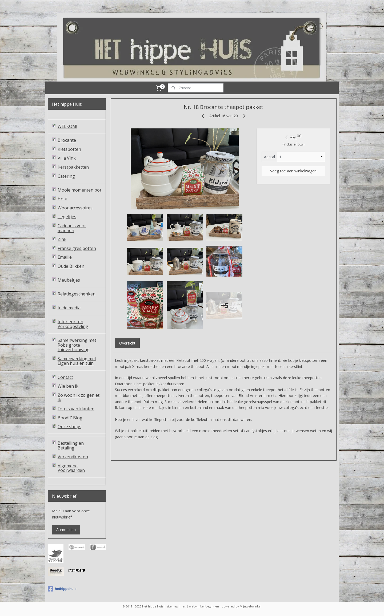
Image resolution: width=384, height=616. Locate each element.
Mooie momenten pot (79, 190)
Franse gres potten (77, 248)
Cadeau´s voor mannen (72, 228)
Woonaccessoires (75, 208)
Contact (65, 377)
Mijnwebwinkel (250, 606)
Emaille (65, 257)
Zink (62, 239)
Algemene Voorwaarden (71, 468)
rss (184, 606)
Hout (63, 199)
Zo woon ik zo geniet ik (78, 397)
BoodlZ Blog (70, 418)
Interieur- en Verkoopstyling (73, 324)
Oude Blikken (71, 266)
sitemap (172, 606)
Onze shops (69, 426)
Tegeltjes (67, 217)
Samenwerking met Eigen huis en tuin (77, 361)
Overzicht (127, 343)
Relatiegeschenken (76, 294)
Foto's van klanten (76, 409)
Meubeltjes (69, 280)
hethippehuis (62, 589)
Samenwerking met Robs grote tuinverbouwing (77, 344)
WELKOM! (67, 126)
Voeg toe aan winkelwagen (293, 170)
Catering (66, 176)
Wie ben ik (68, 386)
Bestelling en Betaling (71, 445)
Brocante (67, 140)
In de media (69, 308)
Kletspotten (69, 149)
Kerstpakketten (73, 167)
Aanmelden (66, 529)
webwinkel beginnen (204, 606)
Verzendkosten (73, 457)
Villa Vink (67, 158)
